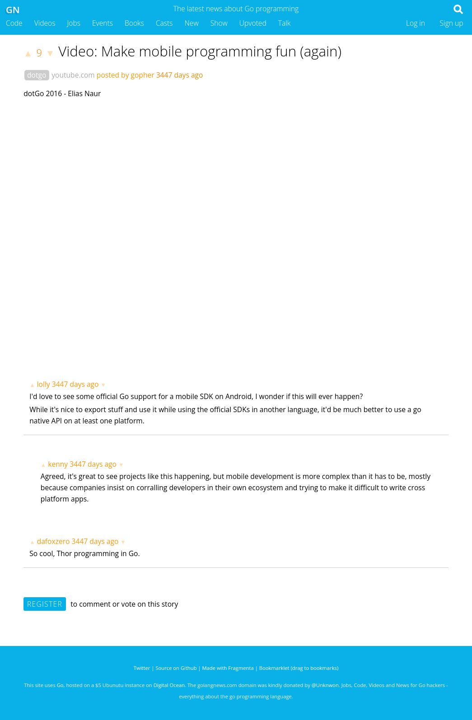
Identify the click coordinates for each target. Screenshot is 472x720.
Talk (284, 23)
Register (44, 604)
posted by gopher (125, 75)
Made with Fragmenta (228, 667)
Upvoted (252, 23)
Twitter (142, 667)
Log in (415, 23)
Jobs (73, 23)
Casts (164, 23)
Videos (45, 23)
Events (102, 23)
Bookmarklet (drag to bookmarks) (298, 667)
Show (219, 23)
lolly (43, 384)
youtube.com (73, 75)
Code (14, 23)
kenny (58, 464)
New (192, 23)
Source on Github (175, 667)
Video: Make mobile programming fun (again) (199, 51)
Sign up (451, 23)
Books (134, 23)
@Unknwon (325, 685)
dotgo (36, 75)
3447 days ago (75, 384)
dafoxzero (53, 541)
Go (60, 685)
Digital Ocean (169, 685)
